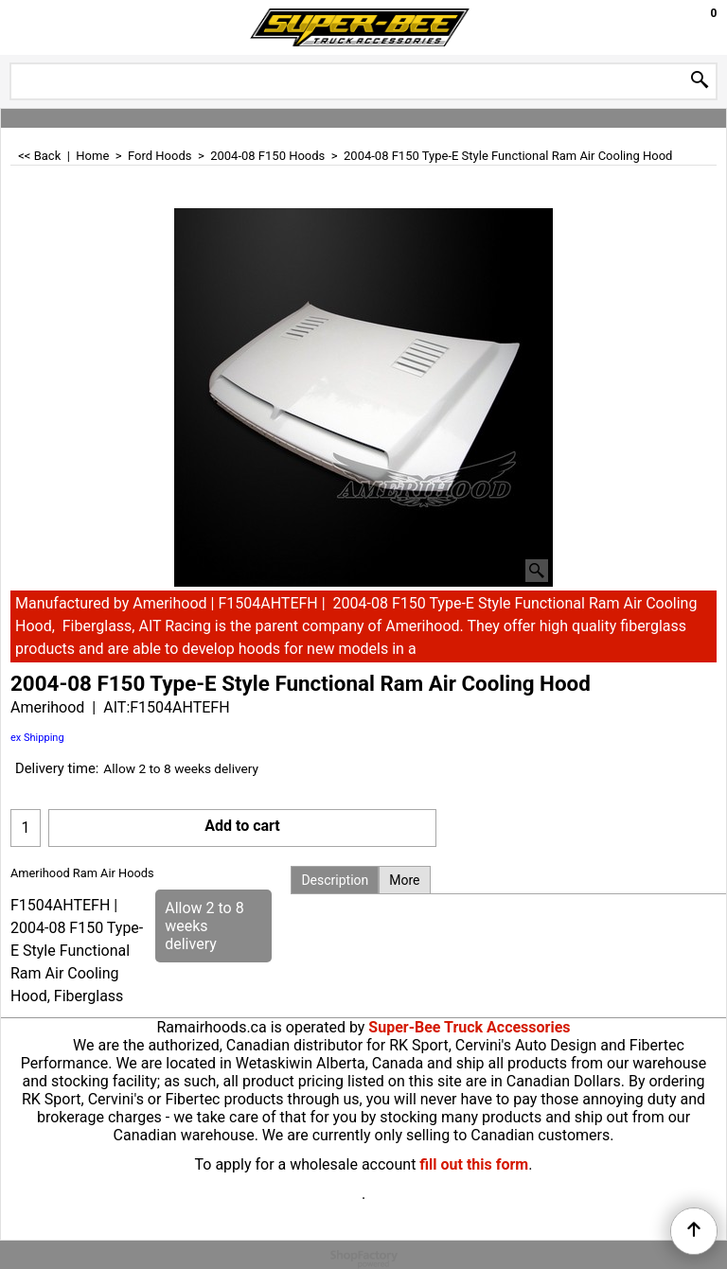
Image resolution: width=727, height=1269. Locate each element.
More (404, 880)
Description (334, 880)
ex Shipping (37, 737)
